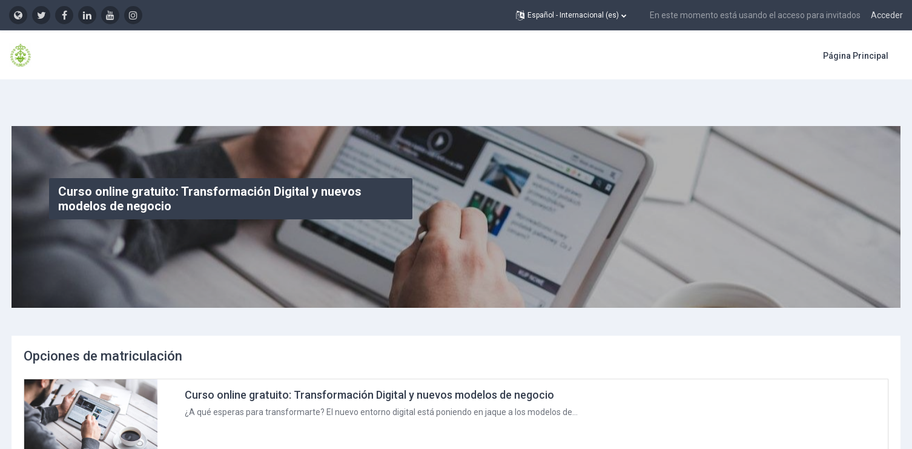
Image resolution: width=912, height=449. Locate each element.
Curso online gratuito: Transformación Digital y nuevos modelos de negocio (392, 366)
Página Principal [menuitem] (855, 56)
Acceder (887, 15)
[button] (571, 15)
